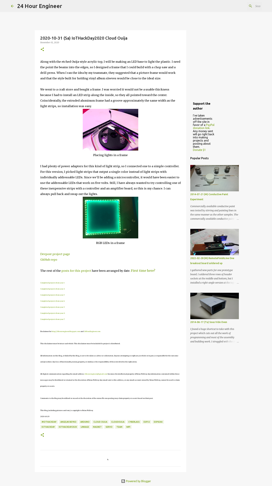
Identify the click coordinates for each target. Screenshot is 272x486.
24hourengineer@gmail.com (95, 374)
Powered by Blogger (136, 481)
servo (109, 427)
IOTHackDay (48, 427)
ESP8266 (158, 422)
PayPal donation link (203, 126)
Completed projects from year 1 (52, 283)
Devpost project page (55, 254)
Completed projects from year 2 (52, 289)
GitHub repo (48, 259)
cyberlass (134, 422)
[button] (42, 49)
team (119, 427)
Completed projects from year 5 (52, 307)
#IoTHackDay (49, 422)
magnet (97, 427)
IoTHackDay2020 (68, 427)
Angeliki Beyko (68, 422)
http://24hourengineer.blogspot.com (66, 331)
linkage (85, 427)
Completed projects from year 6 (52, 313)
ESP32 (147, 422)
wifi (128, 427)
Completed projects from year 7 (52, 319)
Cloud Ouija (100, 422)
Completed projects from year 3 (52, 295)
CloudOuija (117, 422)
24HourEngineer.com (92, 331)
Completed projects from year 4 (52, 301)
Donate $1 (199, 149)
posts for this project (76, 270)
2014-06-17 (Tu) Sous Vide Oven (208, 322)
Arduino (85, 422)
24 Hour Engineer (39, 6)
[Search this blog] (243, 6)
